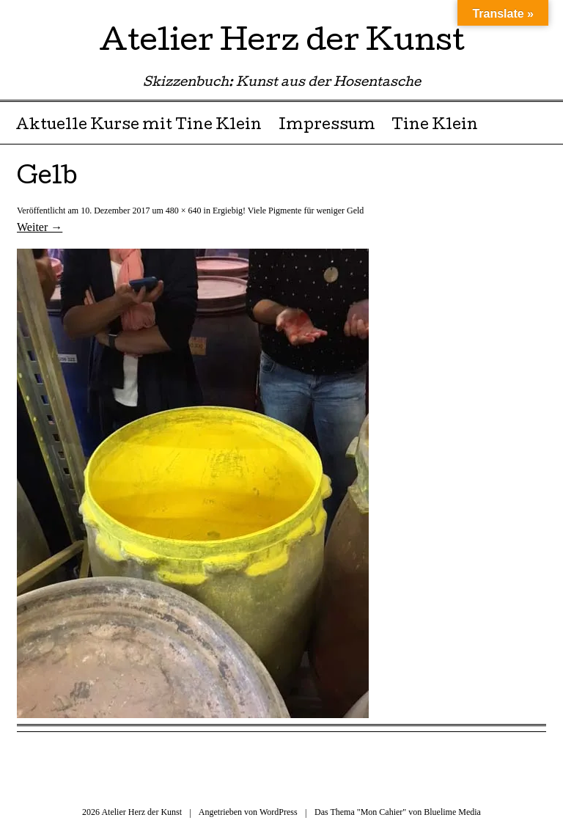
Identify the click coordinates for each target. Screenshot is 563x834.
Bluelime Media (452, 812)
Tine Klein (434, 126)
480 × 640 (184, 210)
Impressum (327, 126)
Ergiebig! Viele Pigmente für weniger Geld (288, 210)
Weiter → (39, 227)
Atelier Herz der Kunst (282, 44)
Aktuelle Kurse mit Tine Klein (138, 126)
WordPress (279, 812)
